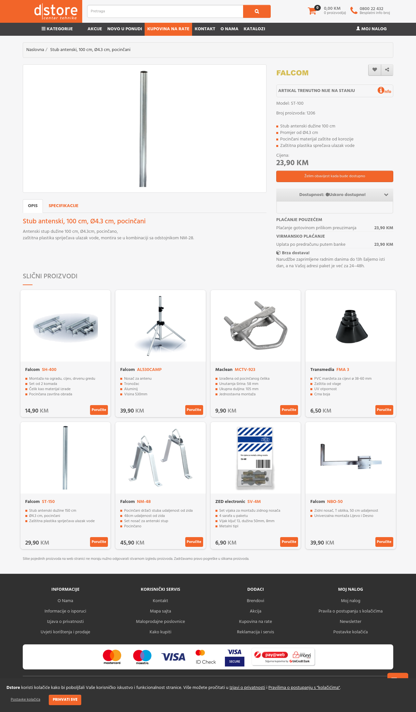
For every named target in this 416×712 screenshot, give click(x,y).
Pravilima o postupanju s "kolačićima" (304, 688)
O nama (229, 29)
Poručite (99, 410)
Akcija (255, 611)
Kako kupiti (160, 632)
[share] (387, 70)
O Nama (65, 601)
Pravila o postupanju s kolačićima (350, 611)
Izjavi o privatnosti (247, 688)
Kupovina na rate (168, 29)
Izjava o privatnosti (65, 622)
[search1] (257, 11)
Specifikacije (64, 206)
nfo (384, 92)
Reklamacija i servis (255, 632)
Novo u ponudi (124, 29)
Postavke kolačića (25, 699)
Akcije (94, 29)
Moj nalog (371, 29)
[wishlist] (374, 70)
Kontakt (205, 29)
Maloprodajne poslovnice (160, 622)
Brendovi (255, 601)
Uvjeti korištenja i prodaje (65, 632)
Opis (33, 206)
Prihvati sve (65, 699)
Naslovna (35, 50)
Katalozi (254, 29)
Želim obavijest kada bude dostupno (334, 176)
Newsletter (350, 622)
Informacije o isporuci (65, 611)
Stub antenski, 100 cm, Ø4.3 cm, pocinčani (90, 50)
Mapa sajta (160, 611)
